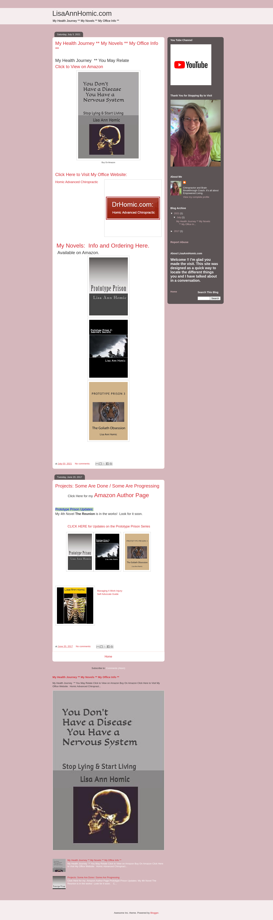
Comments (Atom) (115, 668)
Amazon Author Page (121, 495)
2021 (177, 213)
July (179, 217)
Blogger (154, 912)
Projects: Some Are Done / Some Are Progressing (107, 486)
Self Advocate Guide (108, 594)
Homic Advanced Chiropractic (76, 182)
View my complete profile (196, 197)
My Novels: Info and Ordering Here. (102, 245)
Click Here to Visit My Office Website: (91, 174)
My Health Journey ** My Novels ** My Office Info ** (86, 677)
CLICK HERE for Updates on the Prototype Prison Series (108, 526)
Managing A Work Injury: (110, 590)
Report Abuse (179, 242)
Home (108, 656)
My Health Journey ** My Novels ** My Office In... (193, 223)
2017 (177, 231)
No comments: (83, 463)
